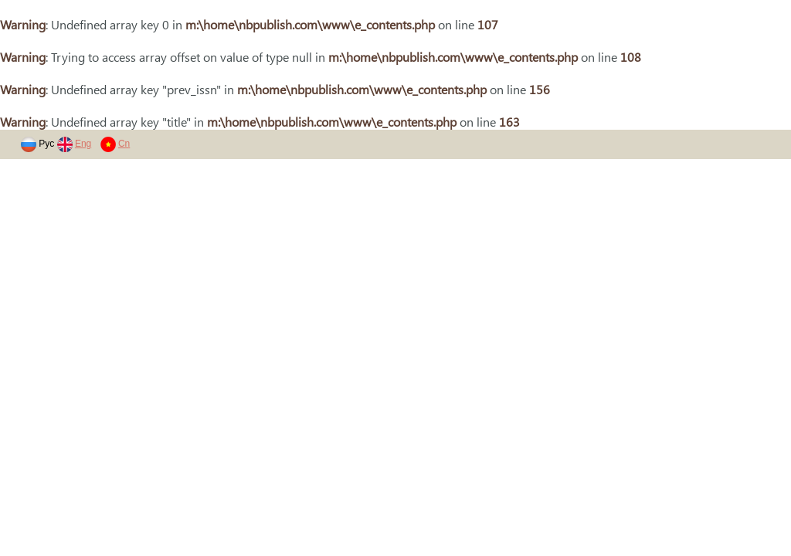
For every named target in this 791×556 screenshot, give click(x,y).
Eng (83, 143)
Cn (124, 143)
